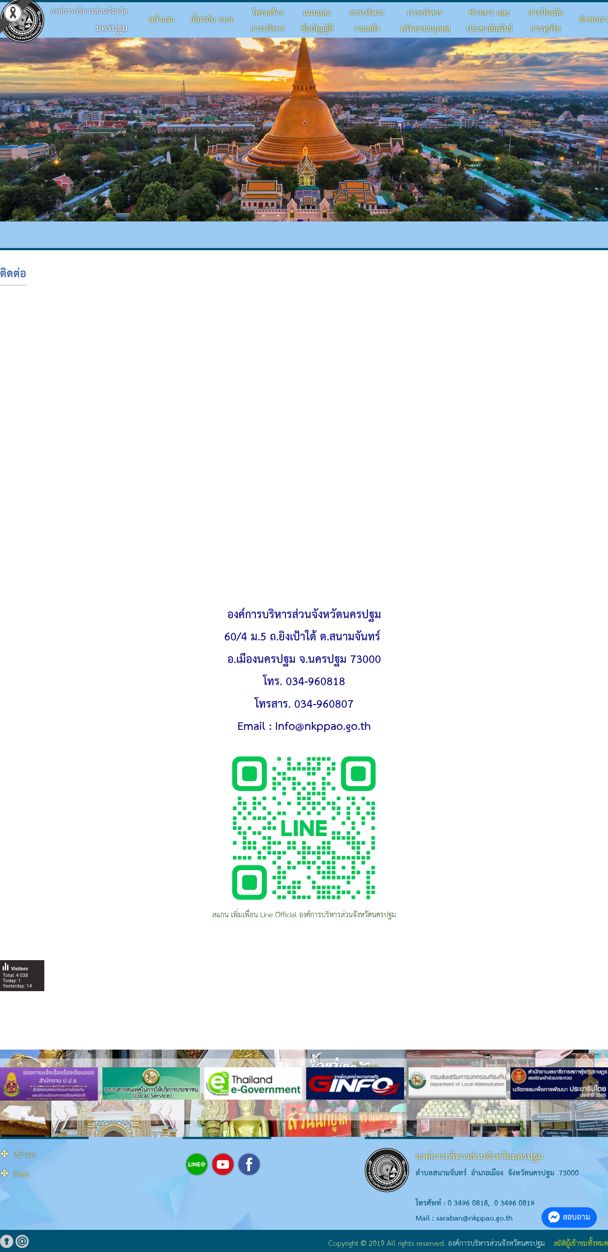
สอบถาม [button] (569, 1217)
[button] (293, 1109)
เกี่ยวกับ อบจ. (212, 19)
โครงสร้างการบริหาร (267, 21)
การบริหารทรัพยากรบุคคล (425, 21)
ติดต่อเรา (593, 19)
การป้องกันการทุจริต (545, 21)
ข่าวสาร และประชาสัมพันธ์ (489, 21)
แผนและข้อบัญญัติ (317, 21)
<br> (304, 445)
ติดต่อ (13, 274)
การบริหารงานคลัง (367, 21)
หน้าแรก (161, 19)
